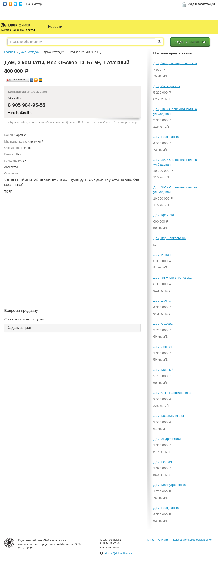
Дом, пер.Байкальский (169, 238)
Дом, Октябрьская (166, 86)
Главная (9, 52)
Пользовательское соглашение (192, 539)
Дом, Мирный (163, 369)
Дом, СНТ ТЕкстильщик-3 (172, 392)
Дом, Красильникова (168, 415)
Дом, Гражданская (167, 136)
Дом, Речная (162, 462)
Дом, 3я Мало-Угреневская (173, 277)
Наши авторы (35, 4)
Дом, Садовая (163, 323)
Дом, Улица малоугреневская (175, 63)
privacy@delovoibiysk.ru (118, 553)
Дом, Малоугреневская (170, 485)
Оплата (163, 539)
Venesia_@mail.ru (20, 112)
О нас (150, 539)
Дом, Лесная (162, 346)
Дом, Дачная (162, 300)
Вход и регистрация (201, 4)
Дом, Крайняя (163, 215)
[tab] (72, 328)
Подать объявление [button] (190, 42)
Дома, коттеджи (29, 52)
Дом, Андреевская (167, 439)
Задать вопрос (19, 328)
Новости (55, 27)
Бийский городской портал (18, 29)
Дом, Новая (162, 254)
